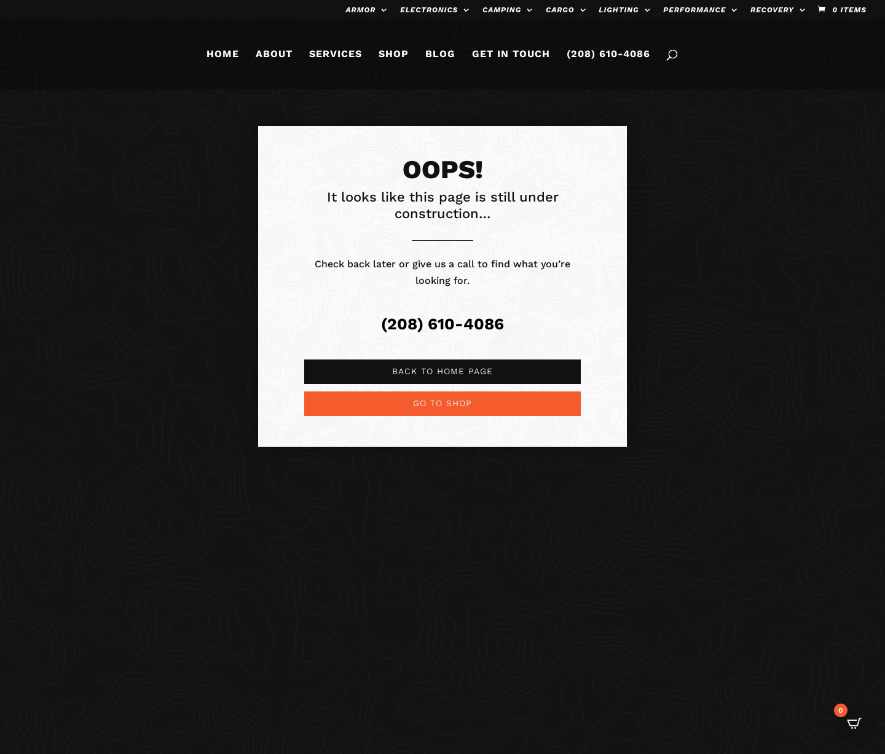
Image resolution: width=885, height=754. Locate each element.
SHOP (394, 55)
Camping (501, 10)
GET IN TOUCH (511, 55)
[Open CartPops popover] (854, 723)
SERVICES (335, 55)
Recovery (772, 10)
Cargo (560, 10)
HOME (222, 55)
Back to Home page (442, 371)
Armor (361, 10)
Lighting (619, 10)
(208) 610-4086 (608, 55)
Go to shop (442, 403)
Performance (694, 10)
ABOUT (274, 55)
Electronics (429, 10)
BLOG (440, 55)
